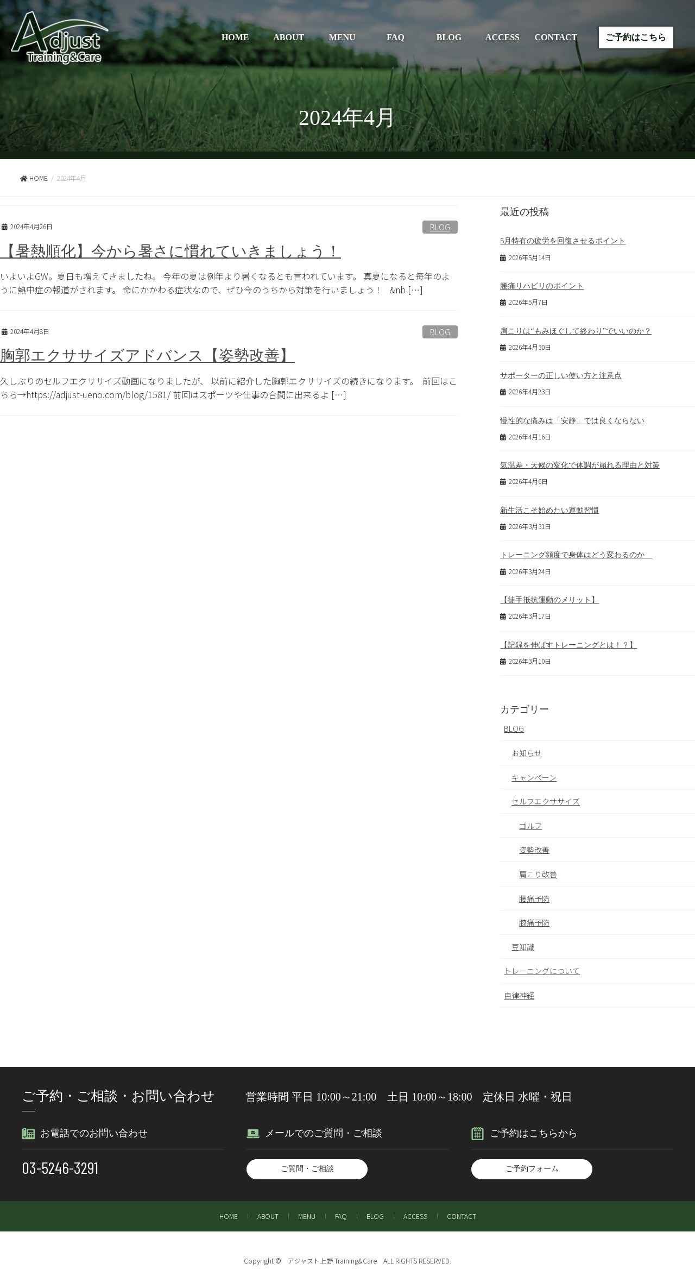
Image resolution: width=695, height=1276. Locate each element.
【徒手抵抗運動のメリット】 (549, 595)
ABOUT (288, 37)
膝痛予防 (534, 917)
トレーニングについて (542, 965)
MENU (342, 37)
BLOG (449, 37)
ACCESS (502, 37)
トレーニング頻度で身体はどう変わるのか (576, 550)
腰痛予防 (534, 893)
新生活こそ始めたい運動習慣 (549, 506)
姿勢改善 (534, 844)
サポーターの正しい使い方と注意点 (561, 373)
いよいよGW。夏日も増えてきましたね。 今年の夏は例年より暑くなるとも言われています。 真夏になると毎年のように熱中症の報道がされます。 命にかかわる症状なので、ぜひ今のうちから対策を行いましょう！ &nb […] (225, 282)
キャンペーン (534, 771)
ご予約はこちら (635, 37)
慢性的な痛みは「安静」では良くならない (572, 418)
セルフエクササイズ (545, 795)
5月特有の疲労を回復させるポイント (563, 240)
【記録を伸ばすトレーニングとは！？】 (568, 640)
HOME (235, 37)
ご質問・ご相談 (307, 1163)
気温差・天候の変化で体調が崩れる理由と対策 (580, 462)
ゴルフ (530, 820)
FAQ (396, 37)
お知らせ (526, 747)
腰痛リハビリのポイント (542, 285)
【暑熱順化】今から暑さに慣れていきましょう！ (176, 251)
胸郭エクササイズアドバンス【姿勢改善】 (152, 355)
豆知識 (522, 941)
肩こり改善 (538, 868)
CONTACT (555, 37)
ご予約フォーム (532, 1163)
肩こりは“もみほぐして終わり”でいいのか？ (575, 329)
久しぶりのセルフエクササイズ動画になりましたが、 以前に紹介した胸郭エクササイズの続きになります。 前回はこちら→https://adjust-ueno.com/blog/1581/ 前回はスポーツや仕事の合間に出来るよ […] (228, 387)
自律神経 (519, 989)
